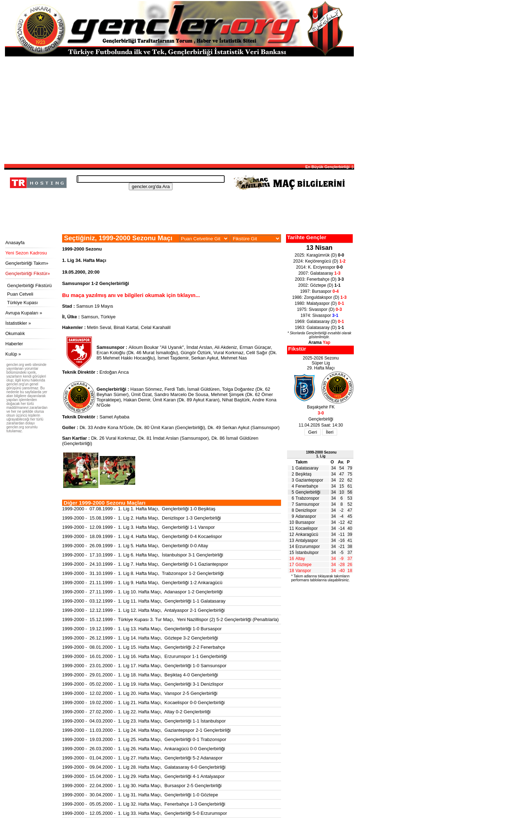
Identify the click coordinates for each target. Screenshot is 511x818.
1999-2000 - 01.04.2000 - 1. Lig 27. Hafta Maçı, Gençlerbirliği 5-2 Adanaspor (142, 758)
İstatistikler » (18, 323)
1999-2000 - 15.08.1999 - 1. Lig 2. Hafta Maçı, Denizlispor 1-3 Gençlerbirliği (141, 518)
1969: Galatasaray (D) (319, 321)
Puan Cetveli (20, 294)
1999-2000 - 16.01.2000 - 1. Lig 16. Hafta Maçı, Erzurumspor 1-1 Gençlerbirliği (144, 656)
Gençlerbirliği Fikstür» (27, 273)
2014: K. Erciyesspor (319, 267)
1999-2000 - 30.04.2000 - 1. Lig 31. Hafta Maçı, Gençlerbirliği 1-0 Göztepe (140, 794)
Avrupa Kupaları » (23, 312)
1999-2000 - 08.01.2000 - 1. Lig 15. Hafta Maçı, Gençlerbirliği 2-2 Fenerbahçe (143, 647)
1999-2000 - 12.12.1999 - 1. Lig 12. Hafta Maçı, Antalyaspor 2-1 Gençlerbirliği (143, 610)
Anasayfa (14, 242)
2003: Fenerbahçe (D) (319, 279)
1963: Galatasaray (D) (319, 327)
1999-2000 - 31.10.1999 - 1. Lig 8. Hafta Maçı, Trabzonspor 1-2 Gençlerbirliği (143, 573)
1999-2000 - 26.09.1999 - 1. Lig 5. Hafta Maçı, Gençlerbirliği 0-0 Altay (135, 545)
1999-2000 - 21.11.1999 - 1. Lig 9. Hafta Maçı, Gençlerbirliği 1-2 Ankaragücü (142, 582)
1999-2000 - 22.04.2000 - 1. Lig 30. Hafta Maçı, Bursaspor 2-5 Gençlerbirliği (141, 785)
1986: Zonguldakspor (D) (319, 297)
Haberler (14, 343)
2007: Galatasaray (319, 273)
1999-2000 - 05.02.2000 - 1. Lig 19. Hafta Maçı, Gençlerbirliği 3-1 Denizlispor (143, 684)
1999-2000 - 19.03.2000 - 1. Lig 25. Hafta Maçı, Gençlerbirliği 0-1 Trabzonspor (144, 739)
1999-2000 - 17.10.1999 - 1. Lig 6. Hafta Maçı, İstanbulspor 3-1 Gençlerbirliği (142, 555)
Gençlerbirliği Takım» (26, 263)
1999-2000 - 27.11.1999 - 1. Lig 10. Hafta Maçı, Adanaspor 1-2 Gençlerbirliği (142, 591)
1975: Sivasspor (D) (319, 309)
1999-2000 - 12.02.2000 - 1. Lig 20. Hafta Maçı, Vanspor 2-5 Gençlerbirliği (140, 693)
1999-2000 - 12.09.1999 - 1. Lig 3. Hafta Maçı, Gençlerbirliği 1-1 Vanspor (138, 527)
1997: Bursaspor (319, 291)
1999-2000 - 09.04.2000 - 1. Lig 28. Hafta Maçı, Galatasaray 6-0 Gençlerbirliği (143, 767)
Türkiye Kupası (22, 302)
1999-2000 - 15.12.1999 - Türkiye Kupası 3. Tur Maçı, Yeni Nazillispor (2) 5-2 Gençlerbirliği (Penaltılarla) (170, 619)
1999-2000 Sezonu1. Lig (321, 454)
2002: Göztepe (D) (319, 285)
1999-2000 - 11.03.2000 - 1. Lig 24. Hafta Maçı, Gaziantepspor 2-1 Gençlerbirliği (146, 730)
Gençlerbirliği (308, 492)
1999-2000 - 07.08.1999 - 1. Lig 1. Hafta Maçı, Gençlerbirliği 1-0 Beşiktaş (138, 508)
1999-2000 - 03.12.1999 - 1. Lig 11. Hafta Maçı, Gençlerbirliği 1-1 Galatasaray (143, 601)
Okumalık (15, 333)
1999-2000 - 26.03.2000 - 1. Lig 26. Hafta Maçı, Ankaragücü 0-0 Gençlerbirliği (143, 748)
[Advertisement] (179, 109)
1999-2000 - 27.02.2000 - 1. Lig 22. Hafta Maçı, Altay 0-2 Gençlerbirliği (136, 711)
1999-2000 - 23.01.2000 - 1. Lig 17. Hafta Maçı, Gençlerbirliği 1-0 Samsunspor (144, 665)
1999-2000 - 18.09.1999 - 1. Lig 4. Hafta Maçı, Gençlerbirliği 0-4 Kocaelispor (142, 536)
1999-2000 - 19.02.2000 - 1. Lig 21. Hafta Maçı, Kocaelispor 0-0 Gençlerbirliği (143, 702)
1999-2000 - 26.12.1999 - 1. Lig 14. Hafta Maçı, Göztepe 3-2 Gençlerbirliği (140, 638)
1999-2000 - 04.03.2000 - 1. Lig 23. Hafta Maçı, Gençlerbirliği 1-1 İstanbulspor (144, 721)
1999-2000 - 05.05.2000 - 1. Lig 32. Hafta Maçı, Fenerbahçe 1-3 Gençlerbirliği (143, 804)
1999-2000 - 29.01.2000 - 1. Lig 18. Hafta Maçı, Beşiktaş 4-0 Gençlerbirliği (140, 674)
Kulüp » (13, 354)
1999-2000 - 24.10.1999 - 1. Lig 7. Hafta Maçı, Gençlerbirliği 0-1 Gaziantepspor (145, 564)
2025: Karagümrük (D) (319, 255)
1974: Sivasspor (320, 315)
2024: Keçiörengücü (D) (319, 261)
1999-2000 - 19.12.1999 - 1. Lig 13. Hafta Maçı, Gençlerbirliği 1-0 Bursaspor (141, 628)
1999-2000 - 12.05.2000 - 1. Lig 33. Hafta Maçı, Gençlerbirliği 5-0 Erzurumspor (144, 813)
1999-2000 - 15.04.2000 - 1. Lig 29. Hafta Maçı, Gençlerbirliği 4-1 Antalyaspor (143, 776)
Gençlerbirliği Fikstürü (29, 285)
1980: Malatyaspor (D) (319, 303)
